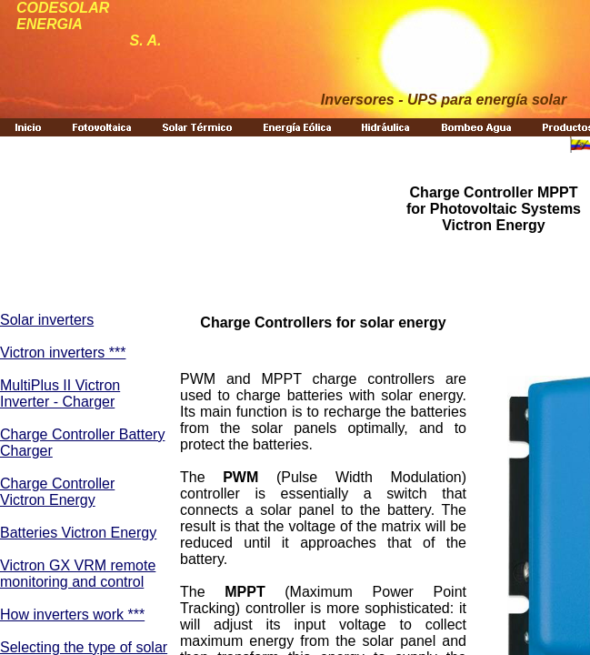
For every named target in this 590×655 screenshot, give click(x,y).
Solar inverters (47, 320)
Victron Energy (47, 500)
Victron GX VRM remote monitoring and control (77, 574)
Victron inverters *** (62, 352)
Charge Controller (57, 483)
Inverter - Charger (57, 401)
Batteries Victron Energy (78, 532)
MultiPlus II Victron (60, 385)
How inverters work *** (72, 614)
